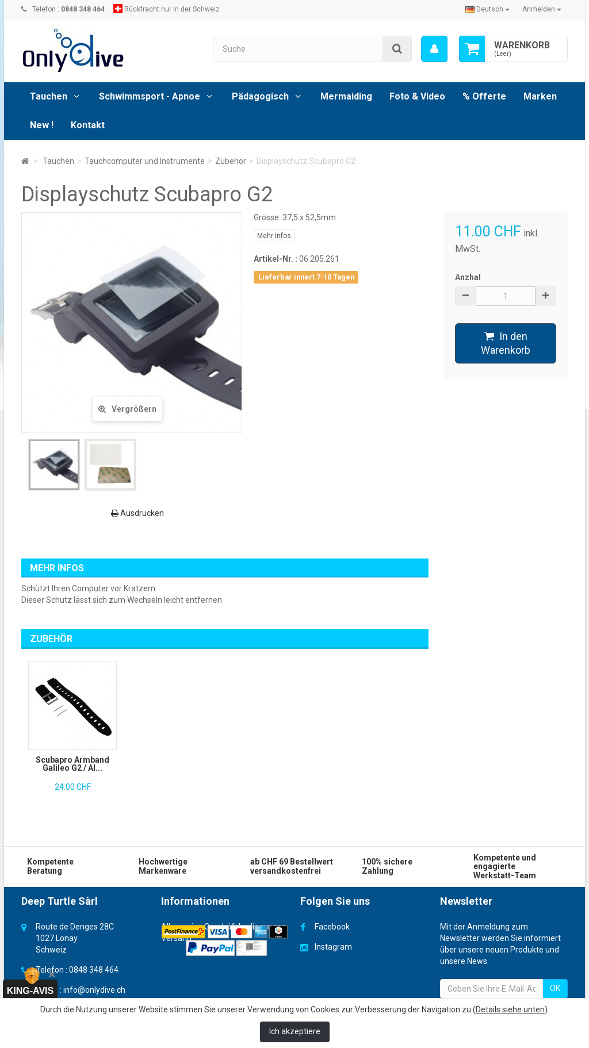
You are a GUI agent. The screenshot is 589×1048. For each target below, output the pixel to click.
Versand (176, 938)
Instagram (333, 946)
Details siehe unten (510, 1009)
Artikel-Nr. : (275, 258)
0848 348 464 (93, 969)
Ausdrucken (137, 513)
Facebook (332, 926)
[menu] (434, 49)
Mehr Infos (274, 236)
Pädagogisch (260, 96)
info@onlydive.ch (94, 990)
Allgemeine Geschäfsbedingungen (223, 926)
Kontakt (88, 125)
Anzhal (468, 277)
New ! (41, 125)
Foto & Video (417, 96)
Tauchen (48, 96)
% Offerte (484, 96)
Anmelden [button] (541, 9)
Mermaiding (346, 96)
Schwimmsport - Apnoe (149, 96)
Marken (540, 96)
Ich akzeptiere (294, 1031)
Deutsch (487, 9)
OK (555, 988)
